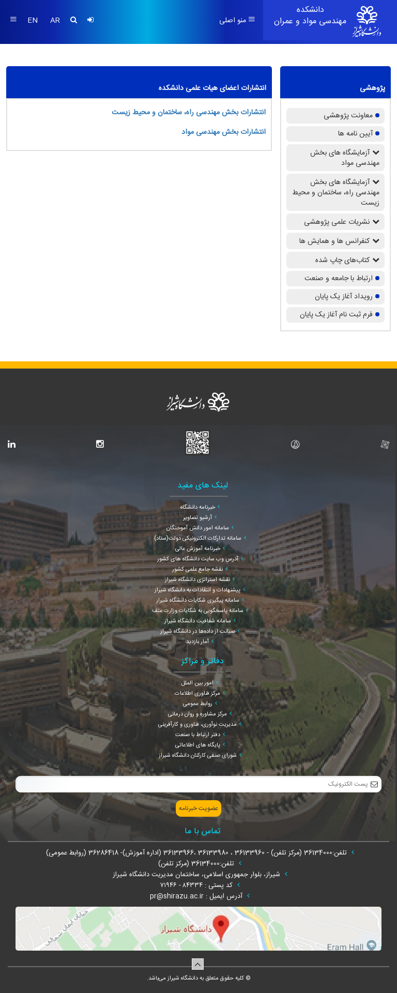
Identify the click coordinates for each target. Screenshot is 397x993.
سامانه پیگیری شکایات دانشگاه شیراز (197, 600)
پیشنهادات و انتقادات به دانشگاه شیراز (197, 590)
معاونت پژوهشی (348, 116)
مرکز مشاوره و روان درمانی (197, 714)
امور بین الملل (197, 683)
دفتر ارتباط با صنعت (197, 735)
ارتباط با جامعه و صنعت (338, 278)
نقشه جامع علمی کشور (197, 569)
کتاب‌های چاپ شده (342, 260)
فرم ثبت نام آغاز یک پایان (336, 315)
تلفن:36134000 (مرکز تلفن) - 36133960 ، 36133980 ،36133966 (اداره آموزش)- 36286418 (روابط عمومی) (197, 853)
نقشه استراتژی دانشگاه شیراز (197, 580)
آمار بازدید (197, 642)
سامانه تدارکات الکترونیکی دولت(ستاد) (197, 538)
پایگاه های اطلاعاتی (197, 745)
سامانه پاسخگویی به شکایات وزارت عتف (197, 611)
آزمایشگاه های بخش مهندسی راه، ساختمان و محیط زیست (335, 192)
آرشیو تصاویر (197, 518)
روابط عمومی (197, 704)
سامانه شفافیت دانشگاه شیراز (197, 621)
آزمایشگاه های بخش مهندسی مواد (344, 158)
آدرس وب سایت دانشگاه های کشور (197, 559)
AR (55, 20)
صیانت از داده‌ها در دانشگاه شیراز (197, 631)
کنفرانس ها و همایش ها (334, 241)
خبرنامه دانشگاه (197, 507)
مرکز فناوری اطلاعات (197, 693)
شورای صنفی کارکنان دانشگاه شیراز (198, 755)
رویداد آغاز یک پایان (344, 297)
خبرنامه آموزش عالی (197, 549)
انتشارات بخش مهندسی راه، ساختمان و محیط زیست (189, 112)
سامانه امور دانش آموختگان (197, 528)
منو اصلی (237, 20)
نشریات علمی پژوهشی (337, 222)
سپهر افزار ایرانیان (185, 987)
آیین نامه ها (355, 134)
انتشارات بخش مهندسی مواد (223, 132)
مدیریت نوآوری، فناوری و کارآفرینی (197, 724)
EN (33, 20)
